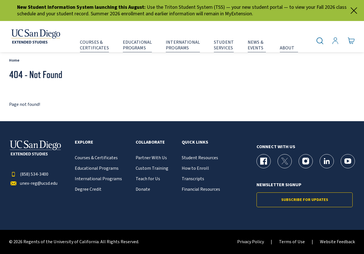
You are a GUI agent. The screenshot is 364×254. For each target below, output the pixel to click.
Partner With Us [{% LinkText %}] (151, 158)
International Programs (98, 179)
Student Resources (200, 158)
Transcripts (193, 179)
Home (14, 60)
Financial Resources (201, 189)
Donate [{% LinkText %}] (143, 189)
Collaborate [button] (150, 142)
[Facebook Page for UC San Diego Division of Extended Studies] (264, 161)
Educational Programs (97, 168)
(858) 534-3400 (28, 174)
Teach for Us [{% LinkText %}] (148, 179)
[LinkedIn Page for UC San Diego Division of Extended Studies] (327, 161)
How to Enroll (195, 168)
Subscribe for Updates (304, 200)
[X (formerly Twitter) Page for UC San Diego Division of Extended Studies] (285, 161)
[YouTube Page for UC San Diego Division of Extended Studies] (348, 161)
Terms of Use (292, 242)
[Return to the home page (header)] (35, 36)
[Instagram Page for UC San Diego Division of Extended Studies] (306, 161)
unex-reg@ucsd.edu (33, 183)
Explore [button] (84, 142)
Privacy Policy (250, 242)
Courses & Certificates (96, 158)
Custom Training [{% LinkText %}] (152, 168)
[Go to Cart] (351, 41)
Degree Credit (88, 189)
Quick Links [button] (195, 142)
